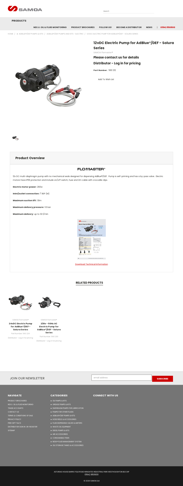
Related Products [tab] (89, 283)
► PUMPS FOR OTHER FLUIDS (61, 411)
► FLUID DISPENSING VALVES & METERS (66, 422)
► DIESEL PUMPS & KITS (59, 429)
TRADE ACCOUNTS (15, 407)
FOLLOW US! (105, 27)
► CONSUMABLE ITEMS (59, 437)
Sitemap (11, 429)
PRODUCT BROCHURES (17, 399)
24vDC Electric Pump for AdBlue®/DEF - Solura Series (20, 326)
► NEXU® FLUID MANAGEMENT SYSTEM (65, 440)
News (149, 27)
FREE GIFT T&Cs (14, 422)
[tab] (91, 158)
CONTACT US (13, 411)
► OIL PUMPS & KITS (58, 399)
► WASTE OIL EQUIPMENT (60, 425)
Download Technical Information (91, 264)
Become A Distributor (129, 27)
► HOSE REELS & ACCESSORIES (63, 418)
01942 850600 (167, 27)
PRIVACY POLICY (14, 418)
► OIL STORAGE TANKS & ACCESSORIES (66, 444)
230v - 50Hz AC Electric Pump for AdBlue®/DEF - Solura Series (49, 328)
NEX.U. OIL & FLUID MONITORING (50, 27)
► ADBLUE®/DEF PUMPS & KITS (62, 414)
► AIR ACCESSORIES (59, 433)
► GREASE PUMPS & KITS (60, 403)
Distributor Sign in (17, 425)
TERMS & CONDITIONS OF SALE (20, 414)
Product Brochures (83, 27)
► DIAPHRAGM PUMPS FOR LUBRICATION (66, 407)
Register (33, 425)
